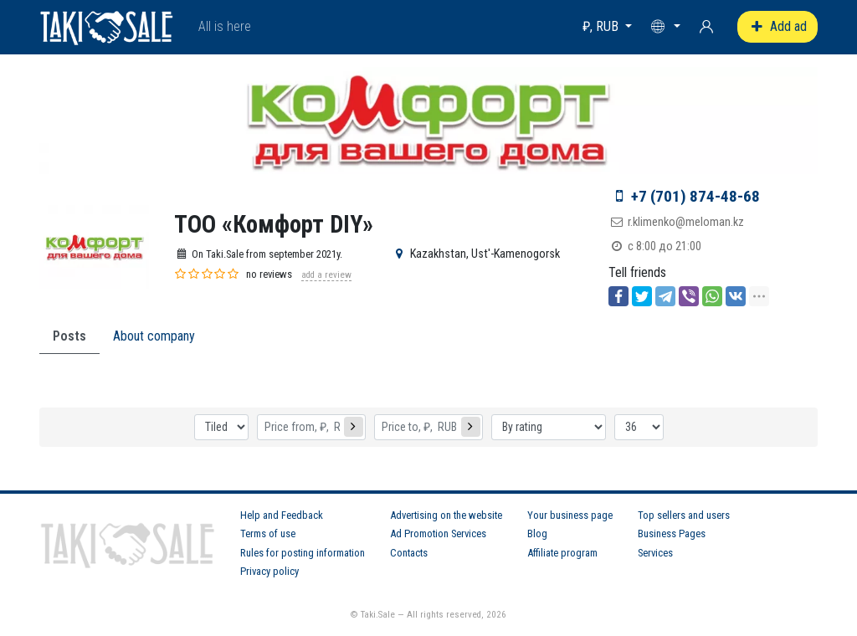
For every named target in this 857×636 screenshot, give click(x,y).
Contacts (409, 552)
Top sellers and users (684, 515)
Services (655, 552)
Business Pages (672, 533)
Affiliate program (562, 552)
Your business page (570, 515)
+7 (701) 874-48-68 (695, 196)
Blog (537, 533)
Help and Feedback (281, 515)
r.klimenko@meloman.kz (686, 222)
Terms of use (267, 533)
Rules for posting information (302, 552)
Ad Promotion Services (438, 533)
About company (154, 336)
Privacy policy (269, 571)
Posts (69, 336)
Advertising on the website (446, 515)
